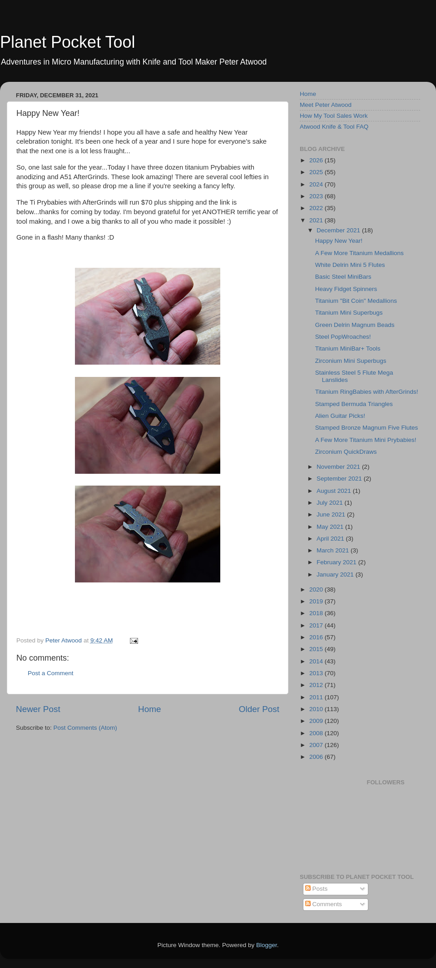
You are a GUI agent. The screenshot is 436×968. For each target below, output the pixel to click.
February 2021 (337, 562)
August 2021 (335, 490)
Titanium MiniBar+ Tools (348, 348)
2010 (317, 709)
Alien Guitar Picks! (340, 415)
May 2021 (331, 526)
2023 (317, 196)
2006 (317, 756)
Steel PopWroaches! (343, 336)
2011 (317, 697)
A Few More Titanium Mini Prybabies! (365, 439)
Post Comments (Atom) (85, 727)
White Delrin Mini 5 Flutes (350, 264)
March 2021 (334, 550)
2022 (317, 208)
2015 (317, 649)
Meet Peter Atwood (326, 104)
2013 (317, 673)
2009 (317, 720)
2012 (317, 685)
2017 (317, 625)
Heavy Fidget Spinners (346, 289)
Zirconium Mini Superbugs (350, 360)
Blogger (266, 945)
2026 (317, 160)
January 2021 (336, 574)
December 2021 (339, 230)
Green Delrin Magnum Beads (355, 324)
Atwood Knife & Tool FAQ (334, 126)
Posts (316, 888)
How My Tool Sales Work (334, 115)
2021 (317, 220)
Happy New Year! (338, 240)
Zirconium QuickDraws (346, 451)
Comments (323, 904)
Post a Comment (51, 673)
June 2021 (332, 514)
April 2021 (331, 538)
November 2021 (339, 466)
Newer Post (38, 709)
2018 (317, 613)
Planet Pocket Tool (67, 42)
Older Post (259, 709)
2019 (317, 601)
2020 (317, 589)
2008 (317, 733)
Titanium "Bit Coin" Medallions (356, 300)
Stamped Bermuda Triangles (354, 404)
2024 (317, 184)
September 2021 (340, 478)
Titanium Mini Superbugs (349, 312)
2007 (317, 745)
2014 (317, 661)
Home (149, 709)
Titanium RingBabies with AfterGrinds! (366, 391)
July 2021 (331, 502)
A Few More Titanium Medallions (359, 253)
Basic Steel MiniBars (343, 276)
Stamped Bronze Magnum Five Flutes (366, 427)
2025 (317, 172)
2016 (317, 637)
